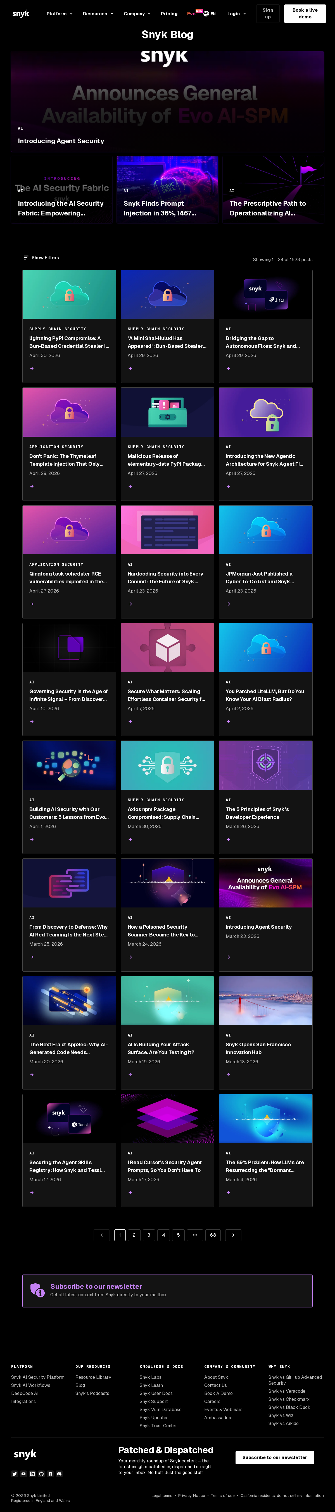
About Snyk (216, 1377)
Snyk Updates (154, 1418)
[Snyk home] (21, 14)
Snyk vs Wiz (281, 1415)
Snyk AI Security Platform (38, 1377)
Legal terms (162, 1495)
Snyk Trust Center (158, 1426)
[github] (41, 1473)
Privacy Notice (191, 1495)
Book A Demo (218, 1393)
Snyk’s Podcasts (92, 1393)
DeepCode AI (25, 1393)
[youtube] (23, 1473)
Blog (80, 1385)
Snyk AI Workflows (30, 1385)
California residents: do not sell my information (282, 1495)
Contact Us (215, 1385)
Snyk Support (154, 1401)
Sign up (268, 13)
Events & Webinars (223, 1410)
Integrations (23, 1401)
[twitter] (14, 1473)
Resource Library (93, 1377)
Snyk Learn (151, 1385)
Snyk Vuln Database (161, 1410)
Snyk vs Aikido (284, 1423)
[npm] (50, 1473)
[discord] (59, 1473)
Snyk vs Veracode (287, 1391)
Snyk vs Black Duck (289, 1407)
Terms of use (223, 1495)
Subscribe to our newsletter (275, 1457)
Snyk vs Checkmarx (289, 1399)
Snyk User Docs (156, 1393)
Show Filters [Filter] (45, 258)
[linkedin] (32, 1473)
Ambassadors (218, 1418)
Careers (212, 1401)
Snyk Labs (150, 1377)
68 (210, 1233)
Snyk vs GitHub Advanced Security (295, 1380)
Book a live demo (305, 13)
